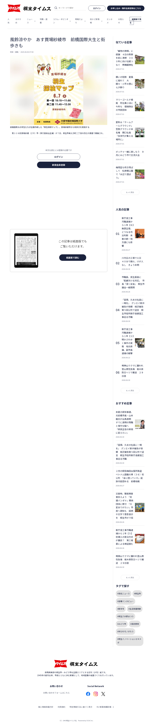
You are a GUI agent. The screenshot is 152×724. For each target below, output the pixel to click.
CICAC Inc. (89, 720)
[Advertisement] (58, 199)
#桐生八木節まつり (125, 616)
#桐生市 (137, 593)
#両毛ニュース (123, 593)
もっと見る (130, 192)
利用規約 (61, 707)
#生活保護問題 (134, 608)
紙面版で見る (135, 21)
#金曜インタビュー (125, 601)
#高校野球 (134, 624)
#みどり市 (121, 624)
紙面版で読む (72, 257)
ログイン (58, 156)
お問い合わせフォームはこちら (56, 692)
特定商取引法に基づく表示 (81, 707)
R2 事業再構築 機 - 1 (105, 707)
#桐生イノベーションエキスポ (129, 641)
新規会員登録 (58, 164)
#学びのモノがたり (125, 631)
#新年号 (120, 608)
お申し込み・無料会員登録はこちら (126, 8)
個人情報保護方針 (45, 707)
